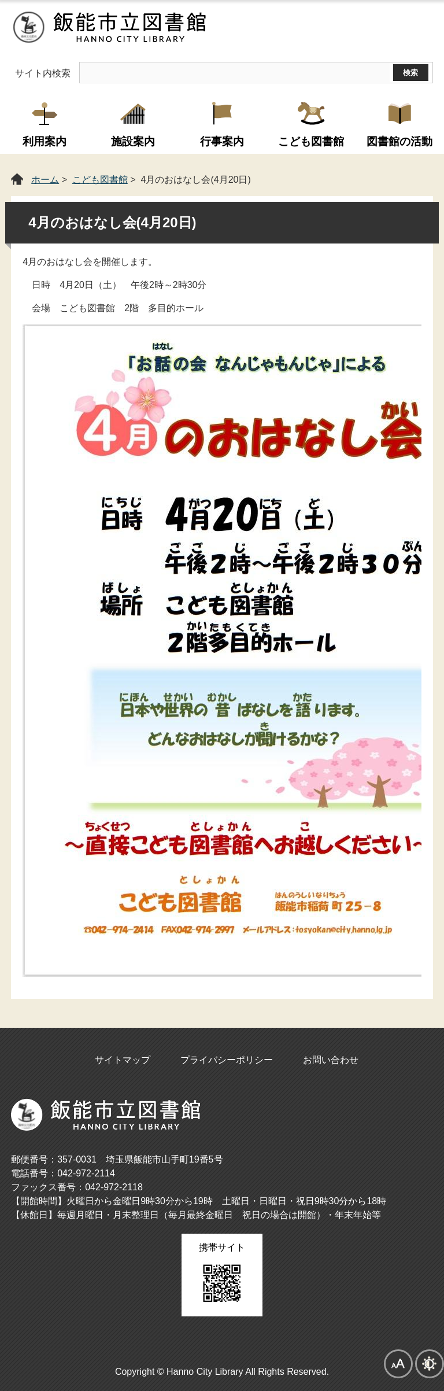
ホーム (45, 180)
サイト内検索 (43, 73)
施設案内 (133, 141)
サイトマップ (122, 1060)
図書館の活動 (399, 141)
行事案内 (222, 141)
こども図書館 (311, 141)
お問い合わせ (330, 1060)
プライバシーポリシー (226, 1060)
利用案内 (44, 141)
